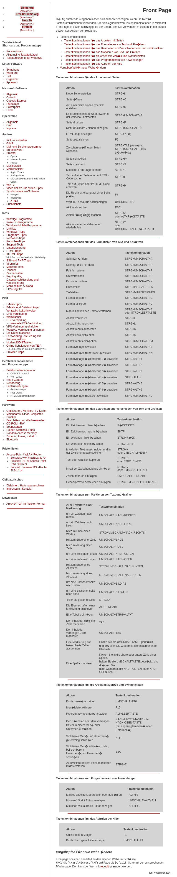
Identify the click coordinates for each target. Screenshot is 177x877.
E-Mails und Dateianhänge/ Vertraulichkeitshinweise (22, 309)
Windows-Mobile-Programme (24, 225)
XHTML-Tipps (14, 254)
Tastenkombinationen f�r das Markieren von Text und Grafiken (102, 52)
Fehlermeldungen (17, 386)
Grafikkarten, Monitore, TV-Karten (26, 410)
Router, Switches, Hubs (20, 430)
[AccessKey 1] (27, 11)
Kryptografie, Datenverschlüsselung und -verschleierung (23, 279)
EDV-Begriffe (14, 289)
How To (27, 20)
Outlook (11, 97)
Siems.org (27, 7)
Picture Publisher (16, 140)
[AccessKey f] (27, 30)
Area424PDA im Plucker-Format (25, 503)
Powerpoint (13, 107)
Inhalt (27, 33)
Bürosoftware (14, 149)
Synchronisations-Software (22, 191)
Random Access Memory (21, 433)
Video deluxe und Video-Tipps (24, 188)
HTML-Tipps (13, 251)
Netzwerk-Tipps (15, 238)
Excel (9, 110)
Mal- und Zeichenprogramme (23, 146)
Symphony (12, 69)
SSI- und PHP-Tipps (18, 260)
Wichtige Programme (19, 219)
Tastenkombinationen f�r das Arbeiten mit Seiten (94, 40)
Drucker (11, 417)
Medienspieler (14, 169)
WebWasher (13, 317)
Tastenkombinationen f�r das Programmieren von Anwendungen (103, 59)
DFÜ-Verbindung (16, 313)
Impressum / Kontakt (18, 488)
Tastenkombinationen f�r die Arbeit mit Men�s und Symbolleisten (104, 56)
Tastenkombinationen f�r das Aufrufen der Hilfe (93, 63)
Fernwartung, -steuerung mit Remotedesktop (23, 338)
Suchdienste (13, 204)
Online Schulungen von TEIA (23, 345)
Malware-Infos (14, 266)
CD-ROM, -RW (15, 423)
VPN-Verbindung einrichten (22, 326)
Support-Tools (14, 244)
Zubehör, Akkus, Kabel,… (21, 436)
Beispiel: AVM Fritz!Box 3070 (28, 457)
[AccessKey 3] (27, 24)
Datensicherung (15, 247)
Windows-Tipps (15, 231)
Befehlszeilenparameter (20, 370)
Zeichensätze (14, 273)
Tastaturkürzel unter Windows (24, 57)
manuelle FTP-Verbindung (26, 323)
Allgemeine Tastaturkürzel (22, 54)
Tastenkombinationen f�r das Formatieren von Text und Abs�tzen (104, 44)
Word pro (12, 72)
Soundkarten (14, 426)
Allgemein (12, 94)
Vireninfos (12, 263)
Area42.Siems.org (26, 14)
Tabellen (11, 270)
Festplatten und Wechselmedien (25, 420)
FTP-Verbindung (16, 320)
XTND (14, 200)
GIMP (9, 143)
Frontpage (12, 103)
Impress (11, 128)
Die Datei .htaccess (18, 333)
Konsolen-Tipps (15, 241)
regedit (104, 866)
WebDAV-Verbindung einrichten (25, 329)
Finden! (27, 26)
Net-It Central (14, 379)
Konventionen (14, 51)
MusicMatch (13, 165)
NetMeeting (13, 383)
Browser (11, 153)
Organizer (12, 79)
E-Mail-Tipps (14, 304)
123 (8, 76)
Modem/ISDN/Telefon (19, 342)
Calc (9, 125)
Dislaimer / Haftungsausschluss (25, 485)
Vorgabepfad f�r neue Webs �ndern (83, 67)
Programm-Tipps (16, 235)
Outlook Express (16, 100)
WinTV (10, 185)
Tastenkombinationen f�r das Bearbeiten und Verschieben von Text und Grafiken (113, 48)
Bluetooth (12, 439)
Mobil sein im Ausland (19, 286)
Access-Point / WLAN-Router (24, 454)
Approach (12, 82)
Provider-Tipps (15, 352)
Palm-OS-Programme (19, 222)
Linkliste (11, 228)
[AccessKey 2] (27, 17)
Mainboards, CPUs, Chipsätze (24, 414)
